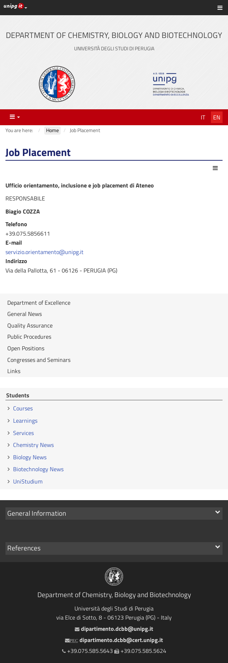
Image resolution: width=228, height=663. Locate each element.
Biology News (29, 457)
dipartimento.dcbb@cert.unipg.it (114, 639)
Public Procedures (29, 336)
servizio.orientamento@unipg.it (44, 252)
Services (23, 432)
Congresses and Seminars (38, 359)
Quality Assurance (30, 325)
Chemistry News (33, 444)
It (203, 117)
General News (24, 313)
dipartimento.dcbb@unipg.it (114, 628)
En (216, 117)
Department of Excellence (38, 302)
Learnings (25, 420)
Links (13, 371)
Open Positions (25, 348)
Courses (23, 408)
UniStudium (27, 481)
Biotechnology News (38, 469)
